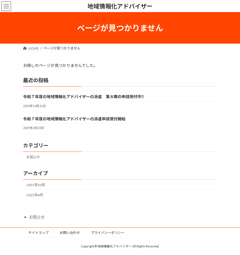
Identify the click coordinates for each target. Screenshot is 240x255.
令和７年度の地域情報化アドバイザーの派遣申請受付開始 (74, 118)
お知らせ (33, 157)
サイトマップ (38, 233)
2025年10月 (35, 185)
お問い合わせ (70, 233)
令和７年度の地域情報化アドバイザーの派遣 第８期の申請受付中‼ (83, 96)
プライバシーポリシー (108, 233)
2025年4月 (34, 195)
